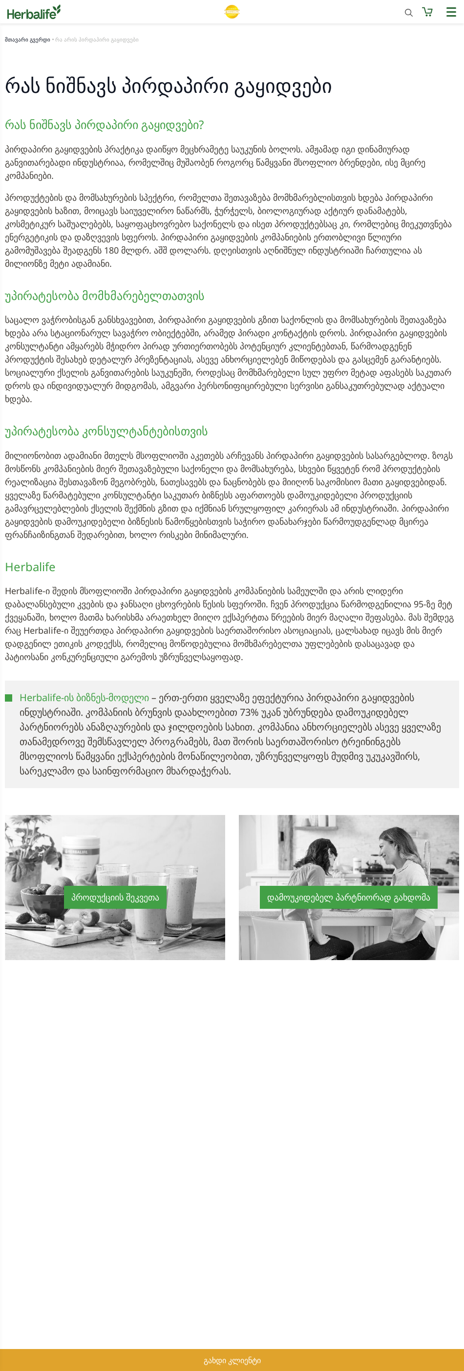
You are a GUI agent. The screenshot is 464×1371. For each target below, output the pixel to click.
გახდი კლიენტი (232, 1360)
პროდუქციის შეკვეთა (115, 897)
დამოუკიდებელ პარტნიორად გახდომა (348, 897)
